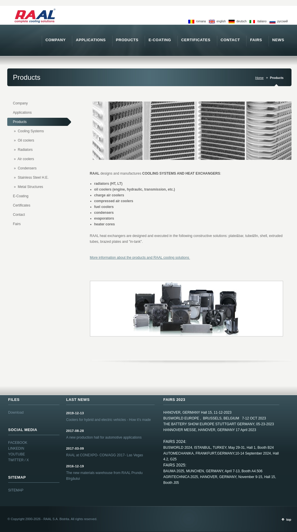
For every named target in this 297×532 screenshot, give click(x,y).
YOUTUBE (16, 454)
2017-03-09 (75, 448)
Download (15, 412)
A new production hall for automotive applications (104, 437)
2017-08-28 (75, 431)
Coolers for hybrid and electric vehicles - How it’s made (108, 420)
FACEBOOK (17, 443)
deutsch (241, 21)
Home (259, 77)
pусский (282, 21)
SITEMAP (15, 490)
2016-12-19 (75, 466)
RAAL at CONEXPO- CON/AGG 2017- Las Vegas (104, 455)
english (221, 21)
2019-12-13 (75, 413)
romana (201, 21)
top (288, 519)
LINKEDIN (16, 448)
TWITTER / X (18, 460)
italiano (262, 21)
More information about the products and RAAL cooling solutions (140, 258)
